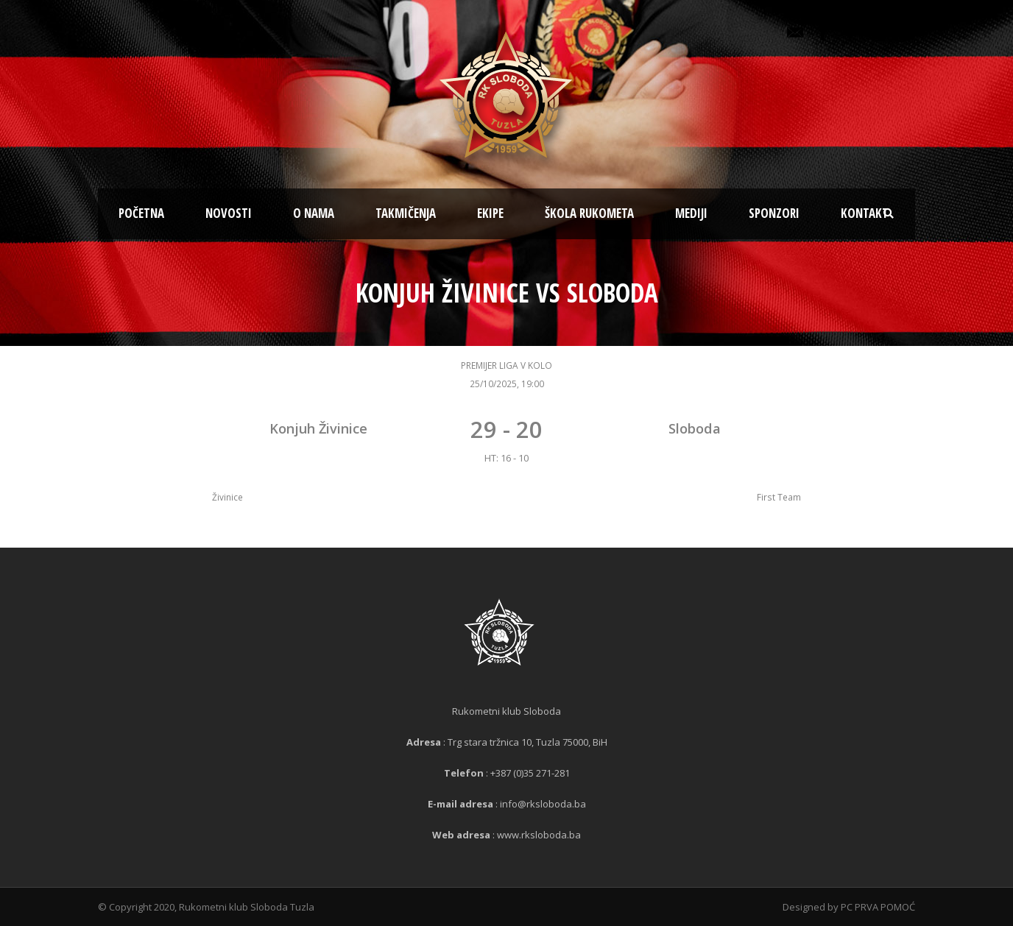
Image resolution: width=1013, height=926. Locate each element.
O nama (313, 213)
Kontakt (865, 213)
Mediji (691, 213)
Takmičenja (405, 213)
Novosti (228, 213)
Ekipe (490, 213)
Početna (141, 213)
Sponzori (774, 213)
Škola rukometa (589, 213)
